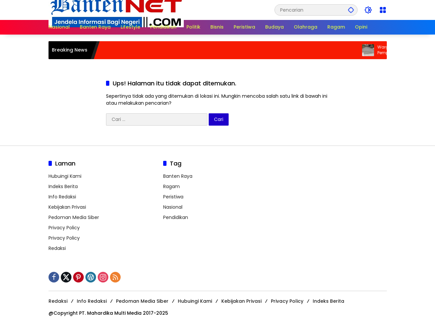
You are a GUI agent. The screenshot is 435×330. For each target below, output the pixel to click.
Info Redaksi (62, 196)
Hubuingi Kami (65, 176)
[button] (351, 9)
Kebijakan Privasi (67, 207)
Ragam (171, 186)
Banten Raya (177, 176)
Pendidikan (175, 217)
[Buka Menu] (383, 10)
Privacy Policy (64, 227)
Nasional (172, 207)
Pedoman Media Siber (74, 217)
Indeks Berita (63, 186)
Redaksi (57, 248)
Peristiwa (173, 196)
